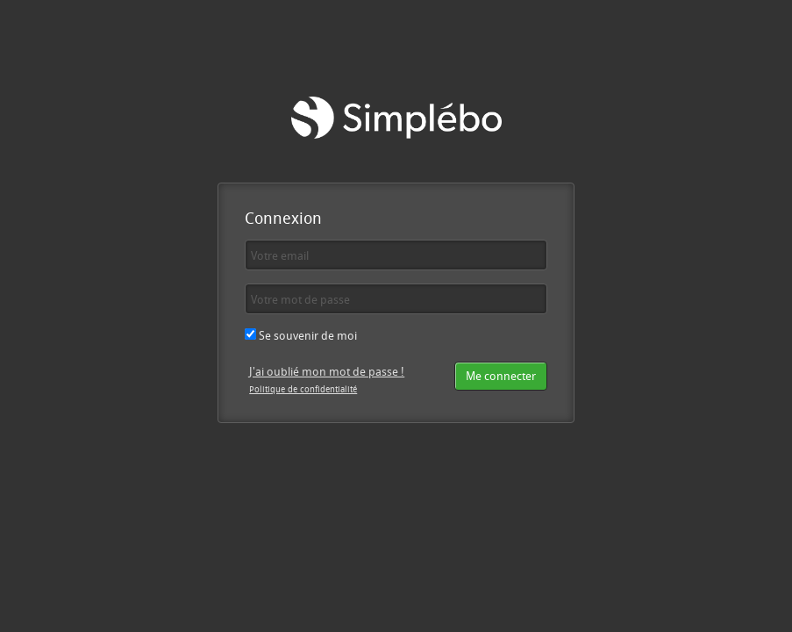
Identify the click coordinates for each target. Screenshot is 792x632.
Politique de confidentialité (303, 389)
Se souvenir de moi (301, 335)
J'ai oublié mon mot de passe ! (326, 371)
